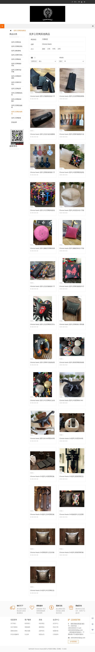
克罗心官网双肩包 (16, 46)
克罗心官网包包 (16, 42)
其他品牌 (14, 122)
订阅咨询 (55, 634)
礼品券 (27, 634)
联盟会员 (41, 634)
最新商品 (41, 627)
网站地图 (27, 631)
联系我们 (27, 623)
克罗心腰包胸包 (16, 50)
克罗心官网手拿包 (16, 55)
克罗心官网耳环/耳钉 (16, 83)
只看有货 (45, 39)
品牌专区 (41, 631)
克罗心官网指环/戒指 (16, 77)
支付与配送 (14, 627)
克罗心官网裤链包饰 (16, 94)
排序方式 (34, 61)
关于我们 (13, 623)
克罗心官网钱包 (16, 59)
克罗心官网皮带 (16, 88)
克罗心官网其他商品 (20, 30)
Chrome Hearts (47, 44)
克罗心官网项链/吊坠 (16, 64)
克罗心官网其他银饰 (16, 106)
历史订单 (55, 627)
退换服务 (27, 627)
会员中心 (55, 623)
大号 (59, 49)
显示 (60, 61)
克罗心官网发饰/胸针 (16, 100)
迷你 (43, 49)
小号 (48, 49)
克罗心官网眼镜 (16, 118)
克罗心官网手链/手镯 (16, 71)
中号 (54, 49)
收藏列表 (55, 631)
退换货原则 (14, 631)
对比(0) (61, 57)
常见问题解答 (15, 634)
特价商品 (41, 623)
